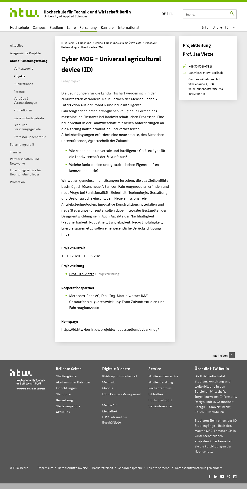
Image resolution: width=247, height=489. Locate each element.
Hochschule (19, 27)
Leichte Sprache (158, 467)
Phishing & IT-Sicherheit (119, 376)
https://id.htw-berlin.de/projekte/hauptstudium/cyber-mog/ (110, 329)
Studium (56, 27)
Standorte (63, 394)
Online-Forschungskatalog (111, 43)
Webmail (108, 382)
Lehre (71, 27)
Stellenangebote (68, 406)
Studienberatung (160, 382)
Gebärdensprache (130, 467)
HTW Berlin (68, 43)
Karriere (107, 27)
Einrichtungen (66, 387)
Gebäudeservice (160, 406)
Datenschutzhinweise (73, 467)
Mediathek (110, 411)
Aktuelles (63, 411)
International (128, 27)
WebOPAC (109, 405)
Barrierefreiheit (102, 467)
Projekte (136, 43)
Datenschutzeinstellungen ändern (199, 467)
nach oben (223, 355)
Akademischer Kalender (73, 382)
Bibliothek (155, 394)
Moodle (107, 387)
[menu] (218, 27)
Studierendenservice (163, 376)
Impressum (45, 467)
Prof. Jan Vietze (81, 274)
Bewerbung (64, 400)
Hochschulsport (160, 400)
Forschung (88, 27)
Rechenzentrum (159, 387)
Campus (39, 27)
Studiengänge (66, 376)
